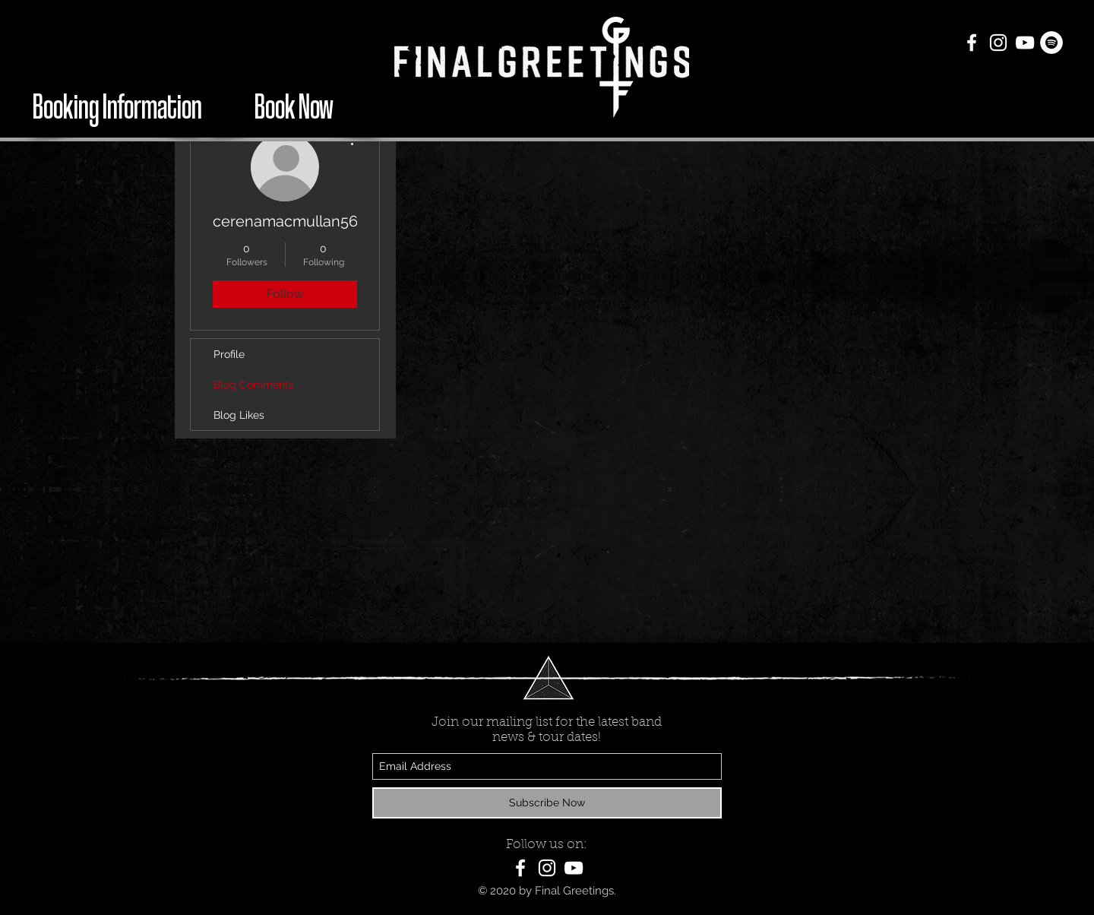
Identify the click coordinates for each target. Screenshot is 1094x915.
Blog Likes (238, 415)
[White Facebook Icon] (971, 42)
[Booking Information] (117, 104)
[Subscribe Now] (547, 802)
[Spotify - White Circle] (1051, 42)
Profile (229, 354)
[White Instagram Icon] (998, 42)
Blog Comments (253, 384)
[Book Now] (294, 104)
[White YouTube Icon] (1024, 42)
